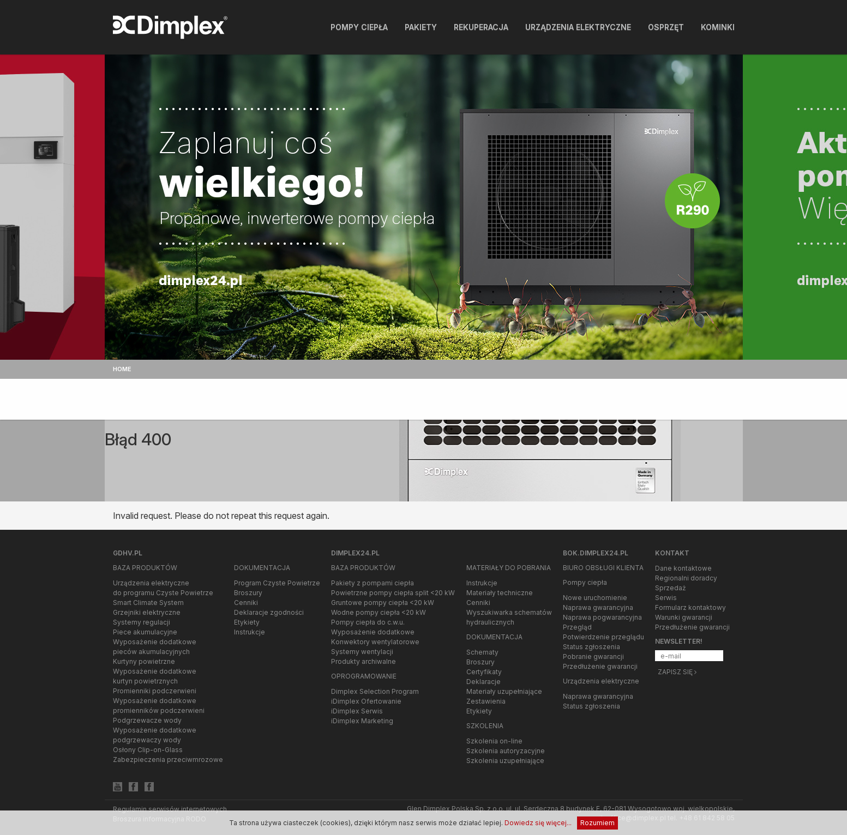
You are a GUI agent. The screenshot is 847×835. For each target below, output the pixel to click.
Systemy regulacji (141, 622)
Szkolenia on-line (494, 741)
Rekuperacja (481, 27)
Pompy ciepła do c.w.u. (368, 622)
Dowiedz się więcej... (538, 823)
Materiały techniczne (499, 593)
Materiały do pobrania (508, 568)
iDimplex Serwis (357, 711)
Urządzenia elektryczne (578, 27)
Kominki (718, 27)
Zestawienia (486, 701)
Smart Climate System (148, 602)
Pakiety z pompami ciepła (372, 583)
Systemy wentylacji (362, 652)
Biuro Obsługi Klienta (603, 568)
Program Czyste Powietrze (277, 583)
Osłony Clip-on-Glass (148, 750)
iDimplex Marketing (362, 721)
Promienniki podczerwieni (154, 691)
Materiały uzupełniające (504, 691)
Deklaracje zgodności (269, 612)
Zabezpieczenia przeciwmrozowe (168, 759)
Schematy (482, 652)
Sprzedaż (670, 588)
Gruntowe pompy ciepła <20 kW (382, 602)
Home (122, 369)
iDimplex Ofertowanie (366, 701)
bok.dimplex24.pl (595, 553)
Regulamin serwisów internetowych (170, 809)
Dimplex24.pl (355, 553)
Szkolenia (484, 726)
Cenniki (246, 602)
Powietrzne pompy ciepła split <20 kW (393, 593)
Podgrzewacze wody (147, 720)
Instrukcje (249, 632)
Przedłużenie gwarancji (600, 666)
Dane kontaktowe (683, 568)
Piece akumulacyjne (145, 632)
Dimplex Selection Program (375, 691)
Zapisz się (677, 672)
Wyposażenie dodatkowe (373, 632)
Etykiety (247, 622)
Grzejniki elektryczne (147, 612)
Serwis (666, 598)
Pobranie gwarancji (593, 656)
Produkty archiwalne (363, 661)
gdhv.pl (127, 553)
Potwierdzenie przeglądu (603, 637)
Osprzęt (666, 27)
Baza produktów (145, 568)
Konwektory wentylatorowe (375, 642)
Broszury (248, 593)
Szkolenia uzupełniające (505, 761)
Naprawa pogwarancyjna (602, 617)
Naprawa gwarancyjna (598, 607)
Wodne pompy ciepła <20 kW (378, 612)
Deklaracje (483, 681)
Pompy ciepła (359, 27)
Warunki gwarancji (683, 617)
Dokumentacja (262, 568)
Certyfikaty (484, 672)
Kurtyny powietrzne (144, 661)
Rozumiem (597, 823)
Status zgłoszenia (591, 647)
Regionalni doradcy (686, 578)
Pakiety (421, 27)
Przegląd (577, 627)
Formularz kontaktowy (690, 607)
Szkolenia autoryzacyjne (505, 751)
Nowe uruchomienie (595, 598)
